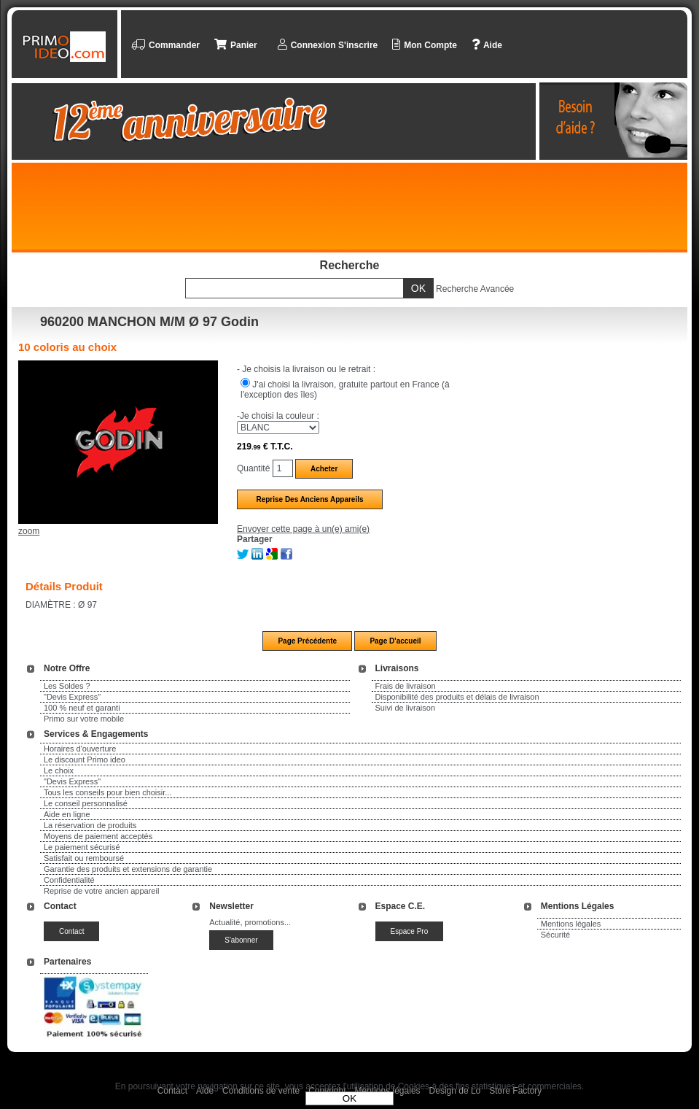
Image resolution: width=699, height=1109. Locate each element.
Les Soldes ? (67, 685)
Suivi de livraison (405, 707)
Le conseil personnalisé (86, 803)
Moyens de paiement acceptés (98, 836)
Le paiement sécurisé (82, 847)
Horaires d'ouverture (80, 748)
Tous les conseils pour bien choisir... (107, 792)
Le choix (59, 770)
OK (349, 1098)
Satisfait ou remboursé (84, 858)
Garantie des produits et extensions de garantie (128, 869)
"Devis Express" (72, 696)
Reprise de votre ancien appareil (101, 890)
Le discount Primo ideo (84, 759)
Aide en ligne (67, 814)
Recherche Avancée (475, 289)
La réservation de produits (90, 825)
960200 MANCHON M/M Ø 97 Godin (149, 321)
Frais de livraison (405, 685)
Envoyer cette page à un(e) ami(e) (303, 529)
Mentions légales (571, 923)
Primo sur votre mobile (84, 718)
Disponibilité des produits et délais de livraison (457, 696)
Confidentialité (69, 880)
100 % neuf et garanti (82, 707)
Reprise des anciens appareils (309, 499)
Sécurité (555, 934)
